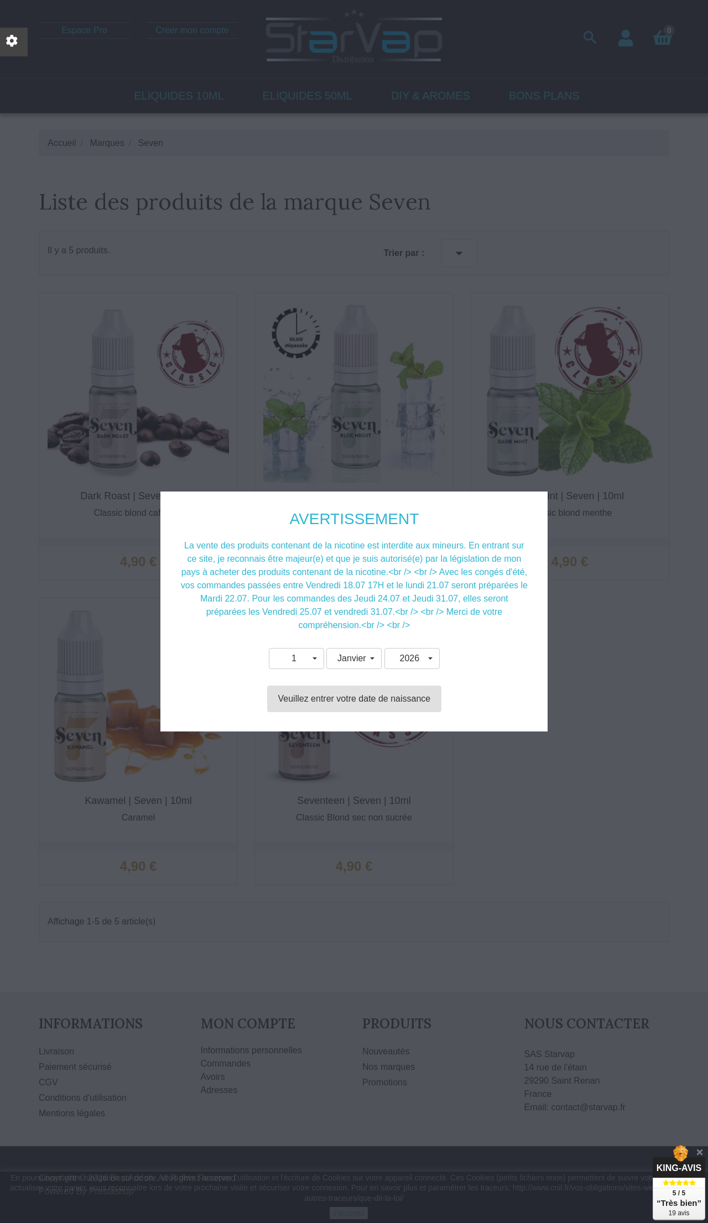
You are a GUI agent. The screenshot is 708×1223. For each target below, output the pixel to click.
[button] (296, 658)
